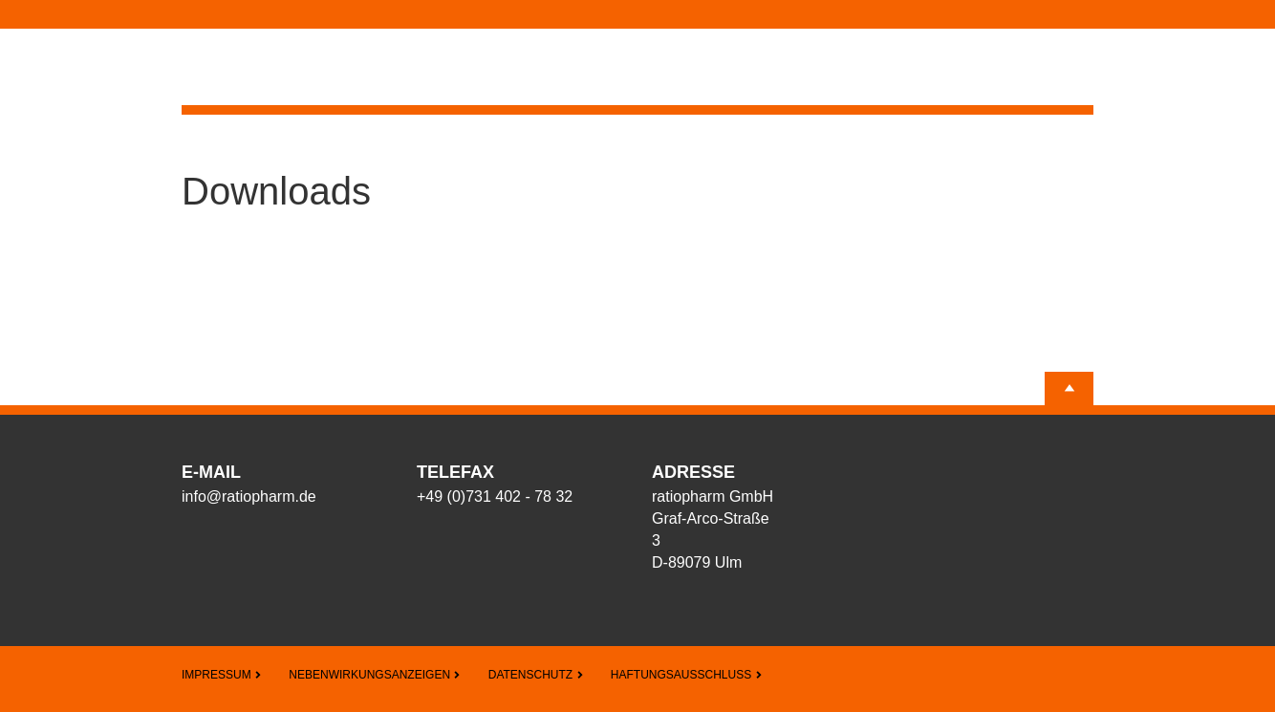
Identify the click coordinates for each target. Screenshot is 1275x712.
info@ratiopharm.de (249, 496)
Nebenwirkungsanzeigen (375, 674)
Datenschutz (536, 674)
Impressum (222, 674)
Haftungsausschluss (687, 674)
